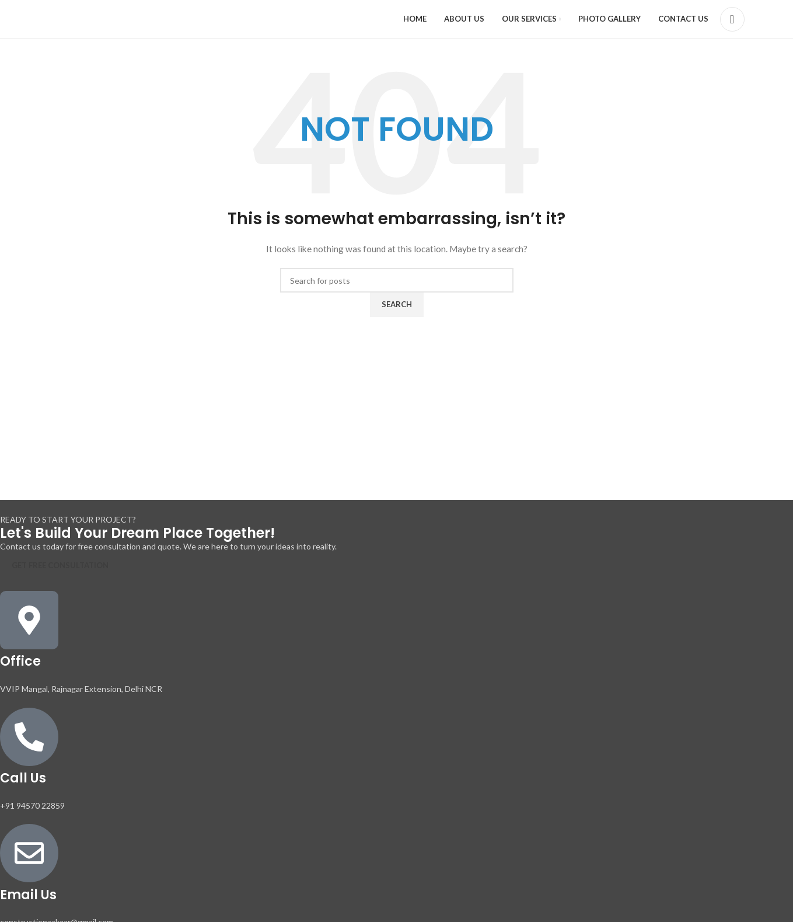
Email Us (28, 897)
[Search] (732, 20)
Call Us (23, 780)
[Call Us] (29, 739)
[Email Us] (29, 855)
